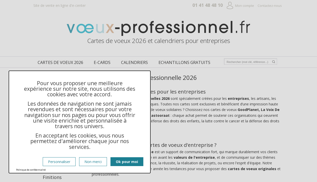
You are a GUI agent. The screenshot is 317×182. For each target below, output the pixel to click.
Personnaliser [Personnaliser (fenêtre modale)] (59, 161)
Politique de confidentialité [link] (31, 169)
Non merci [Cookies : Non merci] (93, 161)
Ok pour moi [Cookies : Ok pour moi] (127, 161)
